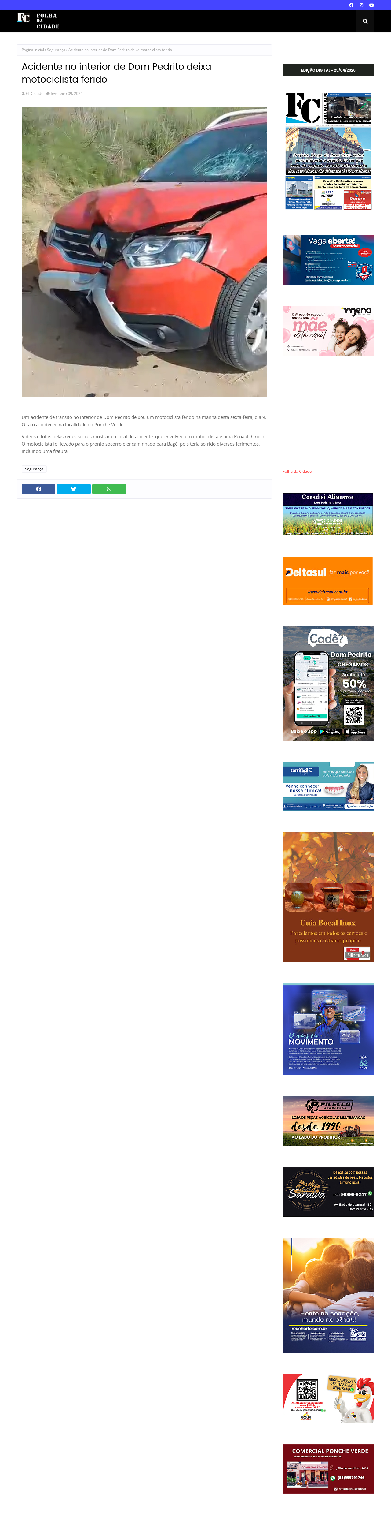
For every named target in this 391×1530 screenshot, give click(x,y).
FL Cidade (34, 93)
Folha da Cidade (297, 471)
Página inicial (33, 49)
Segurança (56, 49)
